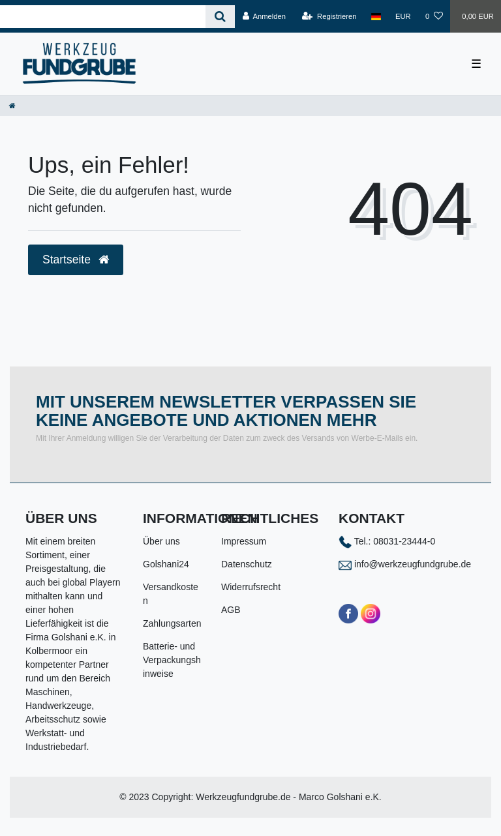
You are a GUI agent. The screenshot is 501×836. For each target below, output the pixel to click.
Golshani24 (166, 564)
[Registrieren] (329, 16)
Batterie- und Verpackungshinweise (172, 660)
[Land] (376, 16)
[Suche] (220, 16)
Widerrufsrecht (251, 587)
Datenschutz (246, 564)
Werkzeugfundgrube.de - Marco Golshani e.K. (289, 797)
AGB (231, 610)
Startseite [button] (75, 259)
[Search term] (102, 16)
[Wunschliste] (434, 16)
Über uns (161, 541)
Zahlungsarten (172, 623)
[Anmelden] (264, 16)
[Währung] (403, 16)
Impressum (243, 541)
